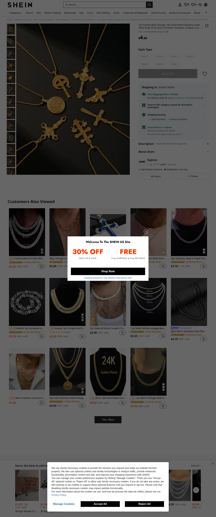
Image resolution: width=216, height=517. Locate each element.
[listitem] (27, 242)
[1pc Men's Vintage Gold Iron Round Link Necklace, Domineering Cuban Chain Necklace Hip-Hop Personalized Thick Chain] (148, 374)
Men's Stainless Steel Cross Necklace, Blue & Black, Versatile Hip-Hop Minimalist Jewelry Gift (108, 260)
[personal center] (180, 5)
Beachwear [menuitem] (70, 12)
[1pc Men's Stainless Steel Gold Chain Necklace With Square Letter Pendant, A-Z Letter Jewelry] (148, 235)
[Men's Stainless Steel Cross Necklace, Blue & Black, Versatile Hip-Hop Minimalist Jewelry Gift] (108, 235)
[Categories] (16, 12)
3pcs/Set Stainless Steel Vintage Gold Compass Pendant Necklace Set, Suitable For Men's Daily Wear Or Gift (67, 400)
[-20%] (12, 400)
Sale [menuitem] (38, 12)
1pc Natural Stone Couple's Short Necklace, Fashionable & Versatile (108, 330)
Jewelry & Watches (23, 20)
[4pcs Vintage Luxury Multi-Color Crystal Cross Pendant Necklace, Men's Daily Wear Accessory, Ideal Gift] (67, 235)
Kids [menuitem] (81, 12)
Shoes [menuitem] (116, 12)
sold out (167, 76)
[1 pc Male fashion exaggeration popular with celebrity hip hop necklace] (148, 304)
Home (9, 20)
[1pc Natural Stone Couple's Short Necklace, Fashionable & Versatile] (108, 304)
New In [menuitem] (29, 12)
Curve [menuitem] (90, 12)
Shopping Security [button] (156, 117)
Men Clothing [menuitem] (103, 12)
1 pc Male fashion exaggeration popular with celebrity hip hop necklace (148, 330)
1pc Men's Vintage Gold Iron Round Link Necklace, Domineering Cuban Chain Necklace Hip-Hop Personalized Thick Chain (148, 400)
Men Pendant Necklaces (83, 20)
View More (108, 422)
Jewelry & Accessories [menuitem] (180, 12)
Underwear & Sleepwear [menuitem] (135, 12)
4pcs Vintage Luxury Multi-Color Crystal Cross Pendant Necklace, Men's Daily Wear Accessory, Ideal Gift (67, 260)
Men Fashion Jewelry (43, 20)
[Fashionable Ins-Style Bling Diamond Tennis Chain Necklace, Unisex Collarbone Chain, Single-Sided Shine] (27, 235)
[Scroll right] (206, 12)
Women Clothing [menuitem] (52, 12)
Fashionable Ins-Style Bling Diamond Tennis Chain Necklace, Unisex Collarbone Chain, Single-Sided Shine (27, 260)
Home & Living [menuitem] (158, 12)
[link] (186, 5)
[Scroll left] (202, 12)
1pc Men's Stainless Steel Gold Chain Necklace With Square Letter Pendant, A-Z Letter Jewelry (148, 260)
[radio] (144, 56)
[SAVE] (204, 75)
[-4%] (11, 261)
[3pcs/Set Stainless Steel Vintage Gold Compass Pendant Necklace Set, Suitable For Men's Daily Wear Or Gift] (67, 374)
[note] (27, 511)
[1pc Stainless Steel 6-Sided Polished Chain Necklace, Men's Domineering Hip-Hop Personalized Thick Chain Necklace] (189, 235)
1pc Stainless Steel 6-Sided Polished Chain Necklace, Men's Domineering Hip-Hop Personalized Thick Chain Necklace (189, 260)
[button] (104, 5)
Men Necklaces (63, 20)
